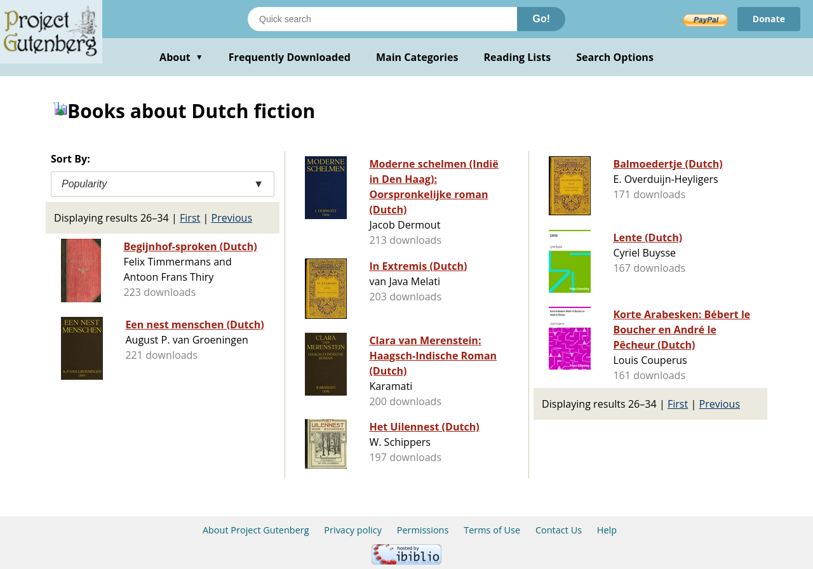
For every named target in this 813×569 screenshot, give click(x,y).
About (181, 57)
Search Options (615, 57)
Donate (769, 19)
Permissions (423, 530)
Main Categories (417, 57)
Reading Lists (517, 57)
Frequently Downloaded (290, 57)
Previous (232, 218)
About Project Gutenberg (256, 530)
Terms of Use (492, 530)
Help (607, 530)
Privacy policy (353, 530)
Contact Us (558, 530)
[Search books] (382, 19)
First (190, 218)
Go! (541, 18)
